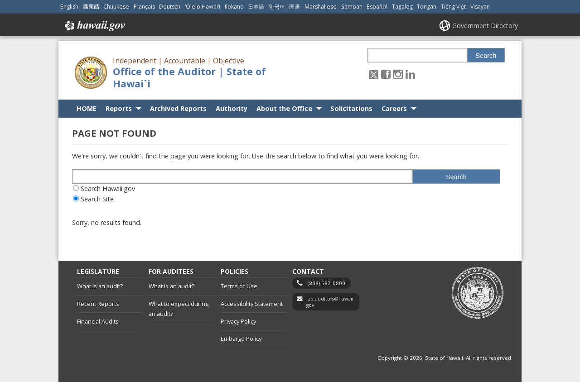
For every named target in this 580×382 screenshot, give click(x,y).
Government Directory (485, 25)
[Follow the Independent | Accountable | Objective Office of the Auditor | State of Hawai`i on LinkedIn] (410, 74)
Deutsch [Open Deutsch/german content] (169, 6)
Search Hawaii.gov (108, 188)
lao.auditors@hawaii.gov (330, 302)
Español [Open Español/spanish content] (377, 6)
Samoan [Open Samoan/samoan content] (351, 6)
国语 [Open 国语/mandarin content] (294, 6)
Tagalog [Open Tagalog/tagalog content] (402, 6)
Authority (231, 108)
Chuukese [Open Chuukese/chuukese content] (116, 6)
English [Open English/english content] (69, 6)
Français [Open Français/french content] (144, 6)
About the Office (284, 108)
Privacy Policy (238, 321)
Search (486, 55)
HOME (87, 108)
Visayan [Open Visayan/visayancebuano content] (480, 6)
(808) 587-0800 (326, 283)
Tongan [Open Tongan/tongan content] (426, 6)
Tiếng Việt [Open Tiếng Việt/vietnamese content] (453, 6)
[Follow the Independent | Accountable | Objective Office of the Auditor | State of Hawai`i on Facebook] (386, 74)
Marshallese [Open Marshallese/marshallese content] (320, 6)
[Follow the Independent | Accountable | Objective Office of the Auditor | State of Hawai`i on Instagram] (398, 74)
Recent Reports (98, 304)
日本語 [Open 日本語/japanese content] (256, 6)
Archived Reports (178, 108)
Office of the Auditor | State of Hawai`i (189, 77)
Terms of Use (239, 286)
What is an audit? (100, 286)
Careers (394, 108)
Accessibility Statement (252, 304)
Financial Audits (98, 321)
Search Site (97, 199)
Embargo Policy (241, 338)
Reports (119, 108)
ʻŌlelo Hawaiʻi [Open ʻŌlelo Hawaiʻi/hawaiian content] (202, 6)
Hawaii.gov (94, 26)
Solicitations (351, 108)
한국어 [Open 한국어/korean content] (277, 6)
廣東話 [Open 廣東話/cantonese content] (91, 6)
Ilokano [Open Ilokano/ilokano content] (234, 6)
